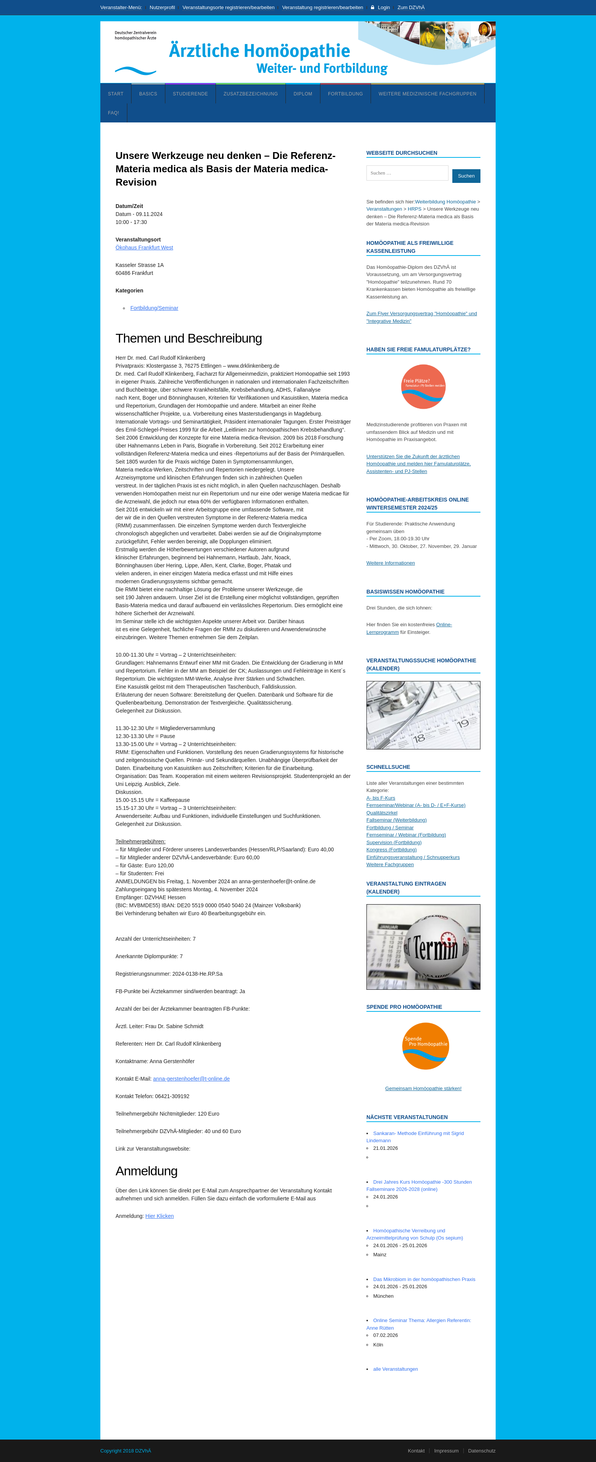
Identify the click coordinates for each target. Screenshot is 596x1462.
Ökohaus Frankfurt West (144, 247)
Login (380, 7)
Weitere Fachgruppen (390, 864)
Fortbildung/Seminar (154, 308)
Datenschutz (482, 1450)
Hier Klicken (160, 1216)
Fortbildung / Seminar (390, 827)
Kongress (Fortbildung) (391, 849)
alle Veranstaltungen (395, 1369)
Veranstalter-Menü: (121, 7)
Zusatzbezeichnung (251, 94)
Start (116, 94)
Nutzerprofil (162, 7)
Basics (148, 94)
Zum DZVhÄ (411, 7)
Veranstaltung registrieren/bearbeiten (322, 7)
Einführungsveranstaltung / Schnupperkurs (413, 857)
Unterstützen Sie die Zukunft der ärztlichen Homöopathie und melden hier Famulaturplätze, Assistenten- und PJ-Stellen (418, 464)
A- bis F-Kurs (380, 798)
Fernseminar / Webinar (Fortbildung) (406, 835)
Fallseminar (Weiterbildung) (396, 820)
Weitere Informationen (390, 563)
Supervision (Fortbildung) (394, 842)
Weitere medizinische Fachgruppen (428, 94)
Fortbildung (345, 94)
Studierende (190, 94)
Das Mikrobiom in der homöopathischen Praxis (424, 1279)
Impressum (446, 1450)
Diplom (302, 94)
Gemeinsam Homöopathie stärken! (423, 1088)
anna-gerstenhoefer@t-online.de (191, 1079)
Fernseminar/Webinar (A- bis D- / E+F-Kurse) (416, 805)
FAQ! (113, 113)
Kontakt (416, 1450)
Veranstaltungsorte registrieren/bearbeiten (228, 7)
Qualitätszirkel (382, 813)
